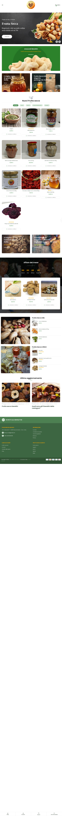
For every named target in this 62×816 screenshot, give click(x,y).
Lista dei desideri (54, 814)
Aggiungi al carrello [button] (12, 134)
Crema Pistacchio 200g (11, 190)
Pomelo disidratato (43, 337)
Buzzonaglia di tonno (50, 129)
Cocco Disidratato (43, 321)
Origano (11, 128)
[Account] (23, 813)
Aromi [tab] (28, 105)
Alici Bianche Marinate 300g (51, 160)
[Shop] (7, 813)
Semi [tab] (22, 105)
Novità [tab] (15, 105)
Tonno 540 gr (31, 160)
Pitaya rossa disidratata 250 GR (11, 223)
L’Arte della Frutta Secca (14, 459)
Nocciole (40, 350)
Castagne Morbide (31, 299)
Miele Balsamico (31, 130)
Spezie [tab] (46, 105)
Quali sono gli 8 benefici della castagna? (43, 407)
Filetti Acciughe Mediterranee (11, 160)
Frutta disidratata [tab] (37, 105)
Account (23, 814)
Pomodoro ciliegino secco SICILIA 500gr (31, 190)
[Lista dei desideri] (54, 813)
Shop (8, 814)
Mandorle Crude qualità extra (45, 358)
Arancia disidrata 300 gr (44, 329)
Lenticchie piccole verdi (49, 299)
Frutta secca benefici (10, 406)
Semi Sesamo (13, 299)
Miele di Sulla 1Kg (50, 192)
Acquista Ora (7, 36)
